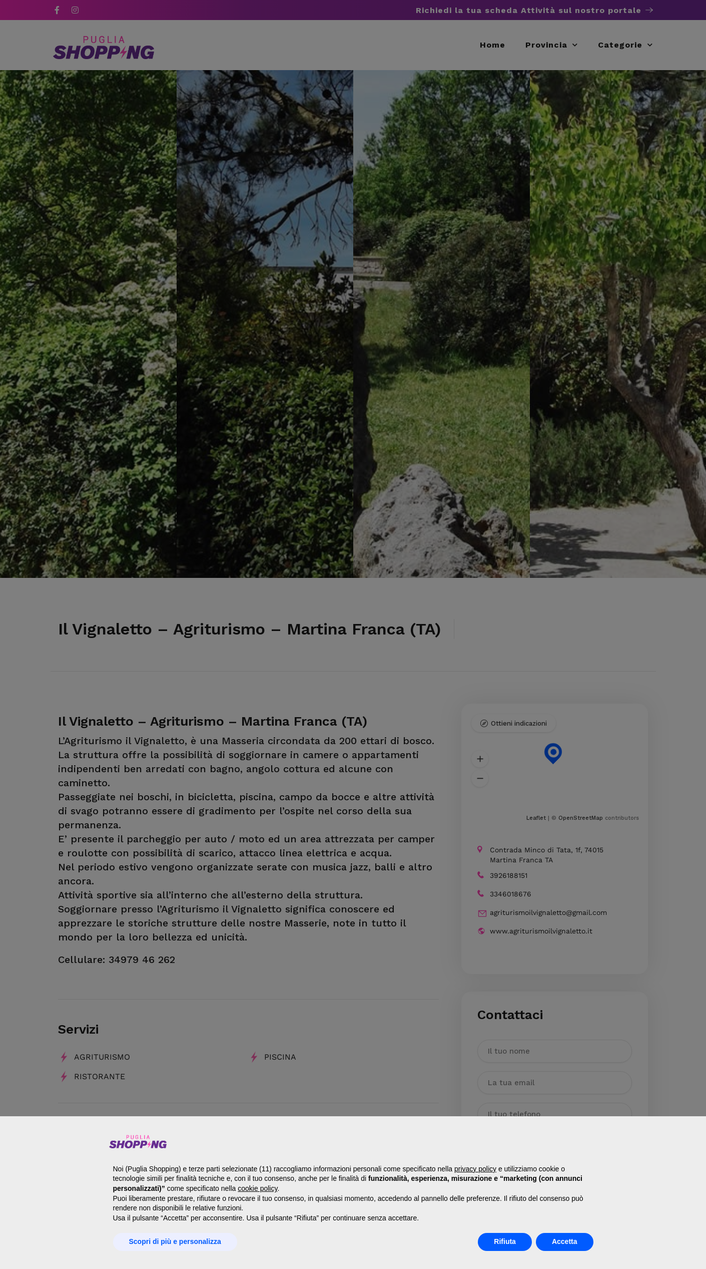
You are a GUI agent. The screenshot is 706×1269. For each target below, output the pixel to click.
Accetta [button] (564, 1241)
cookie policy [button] (257, 1188)
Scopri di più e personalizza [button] (175, 1241)
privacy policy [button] (475, 1169)
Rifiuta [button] (505, 1241)
